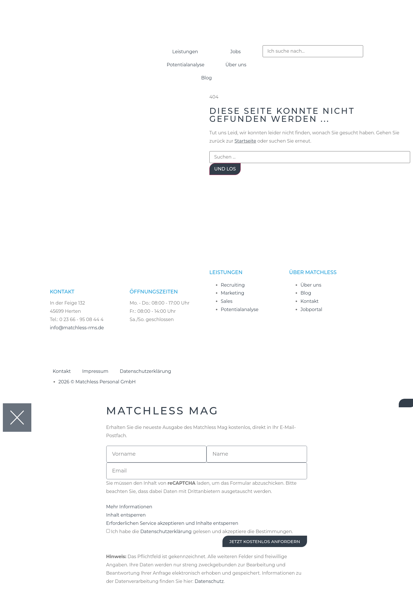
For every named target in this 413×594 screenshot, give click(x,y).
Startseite (245, 141)
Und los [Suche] (225, 169)
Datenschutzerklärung (145, 371)
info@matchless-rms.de (77, 327)
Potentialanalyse (186, 64)
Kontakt (62, 371)
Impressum (95, 371)
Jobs (235, 51)
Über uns (236, 64)
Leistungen (185, 51)
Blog (206, 78)
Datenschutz (209, 581)
